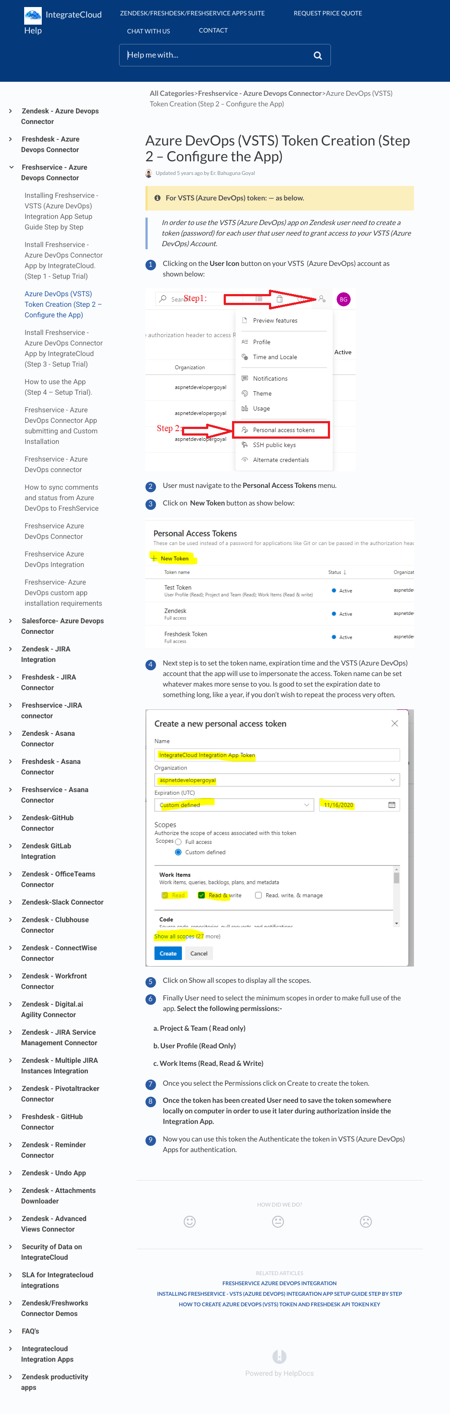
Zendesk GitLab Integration (46, 851)
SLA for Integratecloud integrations (57, 1280)
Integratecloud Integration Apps (47, 1354)
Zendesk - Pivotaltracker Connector (60, 1093)
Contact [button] (213, 30)
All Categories (172, 93)
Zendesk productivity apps (54, 1382)
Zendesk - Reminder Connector (53, 1150)
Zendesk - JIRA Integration (45, 654)
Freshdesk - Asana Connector (51, 766)
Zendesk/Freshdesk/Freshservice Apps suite (192, 13)
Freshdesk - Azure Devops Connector (50, 144)
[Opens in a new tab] (279, 1356)
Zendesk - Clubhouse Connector (55, 925)
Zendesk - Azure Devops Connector (60, 116)
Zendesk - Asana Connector (48, 738)
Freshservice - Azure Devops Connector (54, 172)
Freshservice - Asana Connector (54, 794)
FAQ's (30, 1331)
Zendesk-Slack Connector (62, 902)
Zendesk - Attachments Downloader (58, 1195)
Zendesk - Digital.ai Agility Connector (52, 1009)
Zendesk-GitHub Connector (47, 823)
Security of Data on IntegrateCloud (51, 1252)
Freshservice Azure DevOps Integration (279, 1283)
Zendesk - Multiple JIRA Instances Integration (59, 1065)
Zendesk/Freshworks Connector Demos (54, 1308)
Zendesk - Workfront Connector (54, 981)
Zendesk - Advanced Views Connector (54, 1223)
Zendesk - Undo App (53, 1173)
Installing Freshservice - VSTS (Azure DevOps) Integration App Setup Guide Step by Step (279, 1293)
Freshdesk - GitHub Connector (52, 1121)
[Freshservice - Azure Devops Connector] (260, 93)
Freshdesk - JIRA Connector (48, 682)
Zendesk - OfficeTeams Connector (58, 879)
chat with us (148, 31)
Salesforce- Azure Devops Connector (62, 626)
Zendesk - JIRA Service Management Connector (59, 1037)
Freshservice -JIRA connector (51, 710)
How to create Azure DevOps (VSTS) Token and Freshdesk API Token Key (279, 1304)
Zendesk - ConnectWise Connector (59, 953)
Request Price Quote (328, 13)
